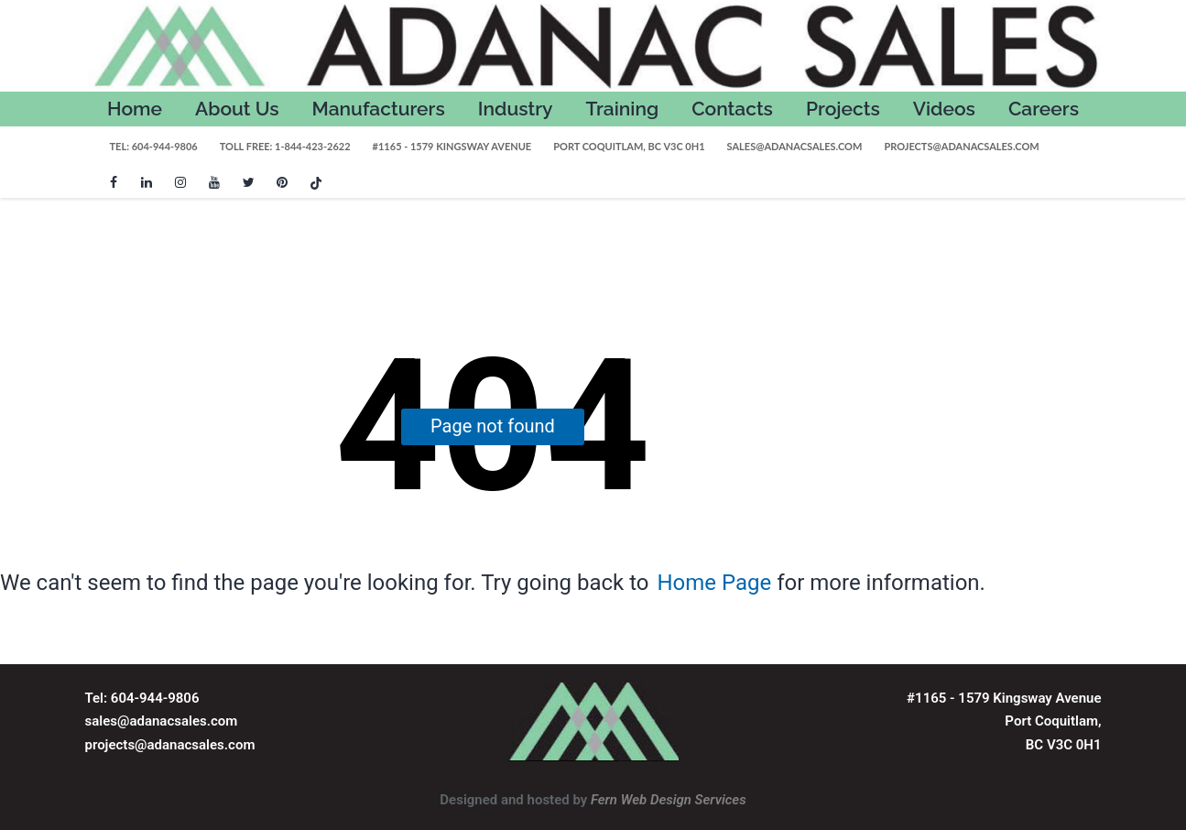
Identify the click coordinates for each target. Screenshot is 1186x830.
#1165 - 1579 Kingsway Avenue (452, 146)
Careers (1043, 108)
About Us (237, 108)
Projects (843, 108)
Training (622, 108)
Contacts (732, 108)
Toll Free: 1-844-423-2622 (285, 146)
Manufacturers (378, 108)
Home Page (714, 582)
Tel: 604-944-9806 (154, 146)
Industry (515, 108)
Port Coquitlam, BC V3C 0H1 (628, 146)
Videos (944, 108)
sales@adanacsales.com (795, 146)
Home (134, 108)
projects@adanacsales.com (961, 146)
